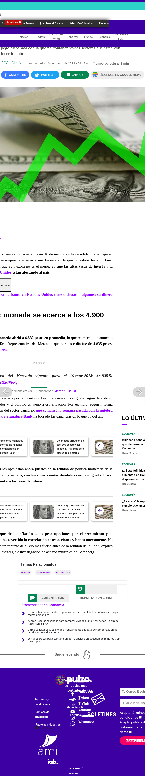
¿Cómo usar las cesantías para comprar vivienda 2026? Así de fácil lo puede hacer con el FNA (73, 622)
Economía (105, 37)
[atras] (100, 446)
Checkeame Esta (120, 36)
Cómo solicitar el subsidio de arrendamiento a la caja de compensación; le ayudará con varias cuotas (72, 631)
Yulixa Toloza (26, 23)
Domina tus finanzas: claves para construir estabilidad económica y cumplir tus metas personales (75, 613)
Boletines (12, 22)
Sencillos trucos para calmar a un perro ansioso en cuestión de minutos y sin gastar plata (74, 640)
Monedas (43, 572)
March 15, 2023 (65, 391)
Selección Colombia (81, 23)
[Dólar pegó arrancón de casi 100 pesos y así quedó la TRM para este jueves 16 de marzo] (43, 447)
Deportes (73, 37)
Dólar (25, 572)
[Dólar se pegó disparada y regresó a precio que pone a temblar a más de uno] (105, 447)
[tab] (48, 598)
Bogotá (40, 37)
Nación (24, 37)
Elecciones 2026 (56, 36)
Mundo (88, 37)
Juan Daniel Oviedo (51, 23)
